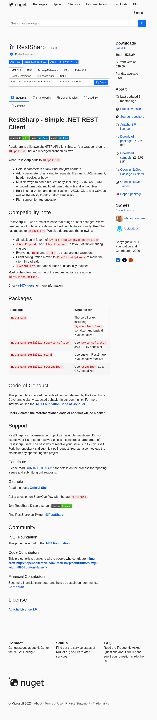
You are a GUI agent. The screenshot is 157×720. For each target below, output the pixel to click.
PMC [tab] (29, 70)
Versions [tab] (18, 106)
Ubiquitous (131, 228)
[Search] (142, 23)
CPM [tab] (66, 70)
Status (62, 643)
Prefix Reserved (24, 54)
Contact (16, 643)
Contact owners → (127, 210)
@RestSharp (54, 514)
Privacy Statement (77, 703)
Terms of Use (54, 703)
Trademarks (101, 703)
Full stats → (123, 48)
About (38, 703)
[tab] (40, 4)
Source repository (132, 116)
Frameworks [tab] (42, 98)
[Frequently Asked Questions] (108, 643)
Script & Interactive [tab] (21, 76)
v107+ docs (26, 285)
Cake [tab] (63, 76)
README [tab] (18, 98)
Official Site (38, 487)
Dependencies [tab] (67, 98)
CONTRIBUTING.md (40, 468)
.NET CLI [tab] (16, 70)
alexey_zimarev (135, 218)
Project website (130, 108)
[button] (101, 82)
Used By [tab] (91, 98)
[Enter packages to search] (73, 23)
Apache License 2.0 (23, 609)
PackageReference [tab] (48, 70)
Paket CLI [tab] (80, 70)
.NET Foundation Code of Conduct (60, 404)
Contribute (16, 587)
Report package (131, 194)
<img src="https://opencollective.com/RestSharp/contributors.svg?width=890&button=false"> (53, 563)
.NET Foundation (57, 543)
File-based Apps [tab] (45, 76)
